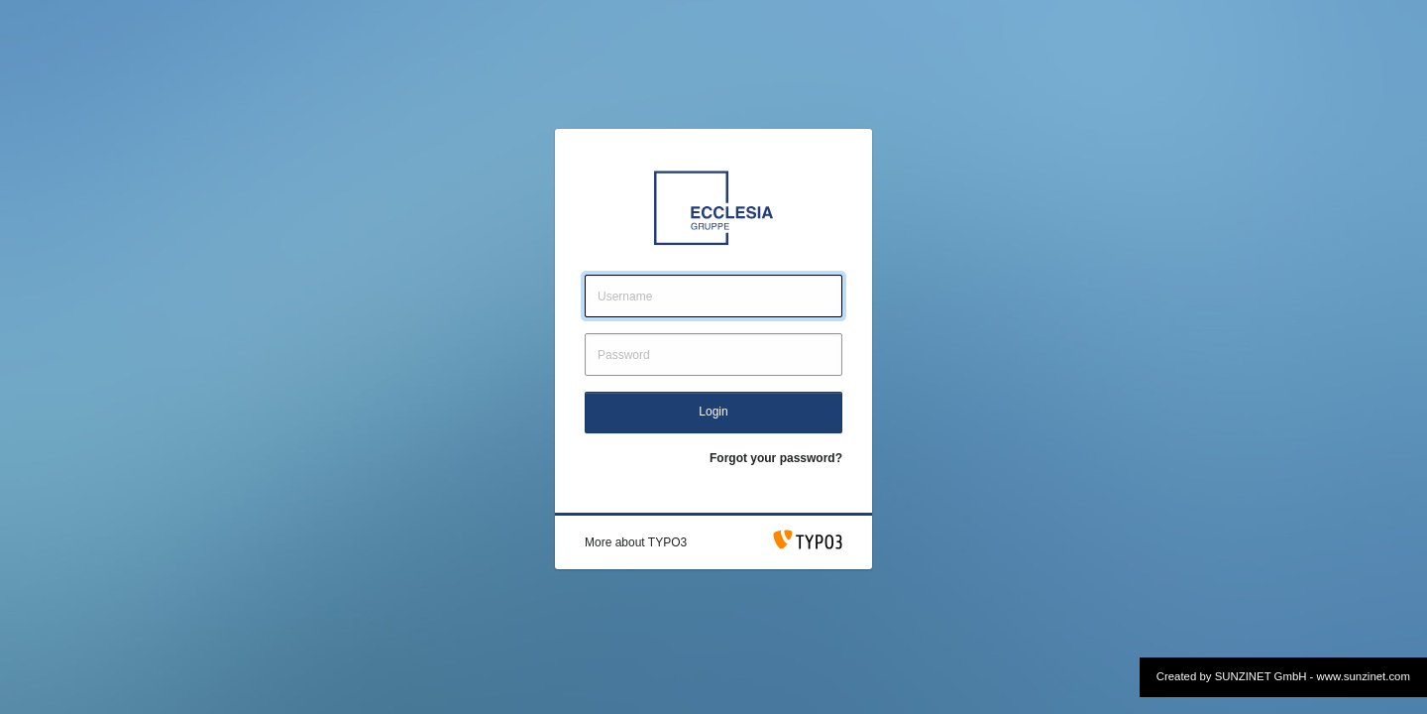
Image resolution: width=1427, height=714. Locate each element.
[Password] (713, 354)
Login (713, 411)
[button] (636, 542)
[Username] (713, 296)
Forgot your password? (776, 458)
